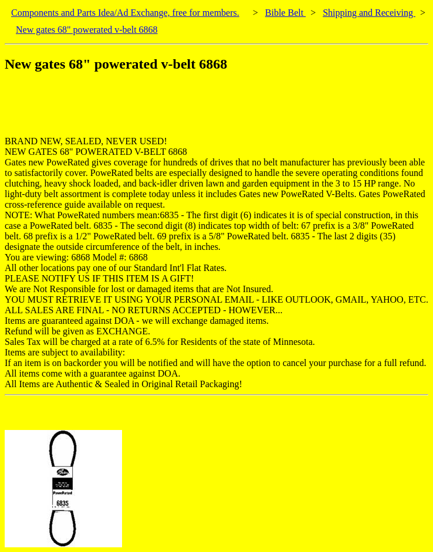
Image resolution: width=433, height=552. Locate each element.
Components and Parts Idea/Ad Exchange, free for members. (125, 13)
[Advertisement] (218, 109)
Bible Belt (285, 13)
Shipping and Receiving (369, 13)
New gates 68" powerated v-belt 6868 (87, 30)
